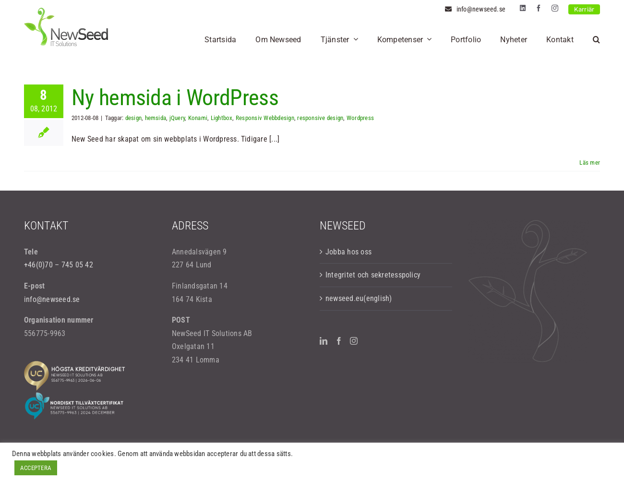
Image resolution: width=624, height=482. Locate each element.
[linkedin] (523, 8)
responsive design (320, 117)
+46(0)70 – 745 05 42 (58, 264)
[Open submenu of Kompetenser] (427, 39)
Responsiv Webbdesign (265, 117)
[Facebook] (339, 341)
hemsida (156, 117)
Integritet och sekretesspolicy (372, 274)
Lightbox (222, 117)
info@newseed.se (52, 299)
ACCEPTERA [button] (35, 467)
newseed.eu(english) (358, 298)
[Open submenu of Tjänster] (353, 39)
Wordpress (360, 117)
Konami (197, 117)
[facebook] (538, 8)
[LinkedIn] (323, 341)
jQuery (177, 117)
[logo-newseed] (66, 11)
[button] (596, 39)
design (133, 117)
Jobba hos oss (348, 251)
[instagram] (555, 8)
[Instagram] (354, 341)
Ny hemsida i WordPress (175, 97)
